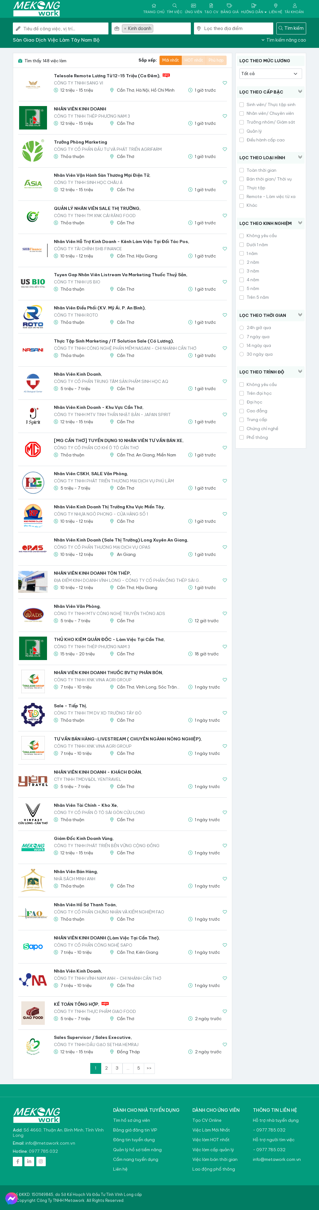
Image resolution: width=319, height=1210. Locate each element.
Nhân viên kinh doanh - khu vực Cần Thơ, (99, 407)
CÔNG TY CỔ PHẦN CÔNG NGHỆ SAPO (93, 945)
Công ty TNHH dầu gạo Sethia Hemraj (96, 1044)
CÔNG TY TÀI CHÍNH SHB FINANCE (88, 248)
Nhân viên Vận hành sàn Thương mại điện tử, (102, 175)
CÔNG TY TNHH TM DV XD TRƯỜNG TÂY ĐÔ (98, 712)
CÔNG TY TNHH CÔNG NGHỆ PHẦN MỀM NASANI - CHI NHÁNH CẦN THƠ (125, 348)
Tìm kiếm (291, 28)
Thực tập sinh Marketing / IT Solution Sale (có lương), (114, 341)
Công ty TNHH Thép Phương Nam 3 (92, 116)
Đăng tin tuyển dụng (134, 1139)
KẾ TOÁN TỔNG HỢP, (76, 1004)
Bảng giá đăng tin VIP (135, 1130)
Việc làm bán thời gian (215, 1159)
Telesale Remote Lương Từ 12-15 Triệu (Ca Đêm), (107, 76)
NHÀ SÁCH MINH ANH (74, 878)
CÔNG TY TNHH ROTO (76, 315)
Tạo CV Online (207, 1120)
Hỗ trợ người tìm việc (274, 1139)
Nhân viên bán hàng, (76, 871)
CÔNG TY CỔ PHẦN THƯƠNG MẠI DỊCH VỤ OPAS (102, 547)
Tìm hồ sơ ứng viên (131, 1120)
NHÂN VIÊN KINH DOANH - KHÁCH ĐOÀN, (98, 772)
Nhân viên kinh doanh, (78, 374)
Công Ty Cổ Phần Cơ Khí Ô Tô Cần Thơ (96, 447)
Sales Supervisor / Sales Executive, (93, 1037)
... (128, 1068)
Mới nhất (170, 60)
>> (149, 1068)
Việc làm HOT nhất (211, 1139)
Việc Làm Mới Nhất (211, 1130)
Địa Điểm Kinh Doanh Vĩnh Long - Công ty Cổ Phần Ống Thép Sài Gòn (129, 580)
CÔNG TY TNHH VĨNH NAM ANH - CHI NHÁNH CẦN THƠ (107, 978)
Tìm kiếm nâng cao (284, 40)
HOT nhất (194, 60)
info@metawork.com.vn (50, 1143)
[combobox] (156, 28)
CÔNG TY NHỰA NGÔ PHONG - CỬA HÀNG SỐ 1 (101, 513)
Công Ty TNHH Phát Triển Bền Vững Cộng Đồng (107, 845)
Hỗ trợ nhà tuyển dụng (276, 1120)
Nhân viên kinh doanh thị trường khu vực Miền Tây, (109, 507)
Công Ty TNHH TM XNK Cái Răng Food (95, 215)
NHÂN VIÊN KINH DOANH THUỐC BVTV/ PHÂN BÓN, (108, 672)
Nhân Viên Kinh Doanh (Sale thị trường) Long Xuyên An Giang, (121, 540)
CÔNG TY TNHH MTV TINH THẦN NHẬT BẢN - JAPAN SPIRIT (112, 414)
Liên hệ (120, 1169)
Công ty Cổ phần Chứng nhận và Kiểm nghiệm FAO (109, 911)
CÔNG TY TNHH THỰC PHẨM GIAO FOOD (95, 1011)
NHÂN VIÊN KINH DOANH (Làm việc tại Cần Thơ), (107, 938)
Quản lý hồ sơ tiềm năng (137, 1149)
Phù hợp (216, 60)
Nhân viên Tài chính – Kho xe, (86, 805)
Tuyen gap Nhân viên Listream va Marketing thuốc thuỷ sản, (120, 274)
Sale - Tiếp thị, (70, 706)
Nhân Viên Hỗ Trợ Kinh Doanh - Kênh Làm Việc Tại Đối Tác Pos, (121, 241)
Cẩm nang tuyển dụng (135, 1159)
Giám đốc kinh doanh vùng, (84, 838)
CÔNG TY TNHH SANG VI (78, 82)
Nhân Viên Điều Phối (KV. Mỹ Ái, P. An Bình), (100, 308)
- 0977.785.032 (269, 1130)
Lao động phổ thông (213, 1169)
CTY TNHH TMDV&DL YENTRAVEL (87, 779)
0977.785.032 (43, 1151)
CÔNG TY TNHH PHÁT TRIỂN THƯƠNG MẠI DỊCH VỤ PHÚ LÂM (114, 480)
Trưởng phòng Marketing (80, 142)
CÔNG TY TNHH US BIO (77, 281)
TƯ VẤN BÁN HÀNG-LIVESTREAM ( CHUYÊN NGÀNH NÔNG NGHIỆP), (128, 739)
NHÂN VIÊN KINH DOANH (80, 109)
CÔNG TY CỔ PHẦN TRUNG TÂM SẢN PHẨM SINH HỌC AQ (111, 381)
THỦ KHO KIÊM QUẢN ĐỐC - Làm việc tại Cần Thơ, (109, 639)
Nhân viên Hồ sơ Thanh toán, (85, 904)
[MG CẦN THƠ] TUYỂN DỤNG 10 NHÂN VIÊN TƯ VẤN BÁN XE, (119, 440)
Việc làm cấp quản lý (213, 1149)
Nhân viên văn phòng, (77, 606)
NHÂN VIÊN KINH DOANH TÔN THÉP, (92, 573)
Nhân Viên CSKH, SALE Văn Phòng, (91, 473)
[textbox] (173, 28)
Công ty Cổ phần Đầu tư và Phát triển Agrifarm (108, 149)
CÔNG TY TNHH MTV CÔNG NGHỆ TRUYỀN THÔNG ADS (109, 613)
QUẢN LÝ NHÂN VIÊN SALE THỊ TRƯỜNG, (97, 208)
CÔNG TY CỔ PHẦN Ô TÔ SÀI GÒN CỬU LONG (99, 812)
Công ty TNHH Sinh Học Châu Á (88, 182)
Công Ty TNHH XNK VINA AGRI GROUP (93, 679)
